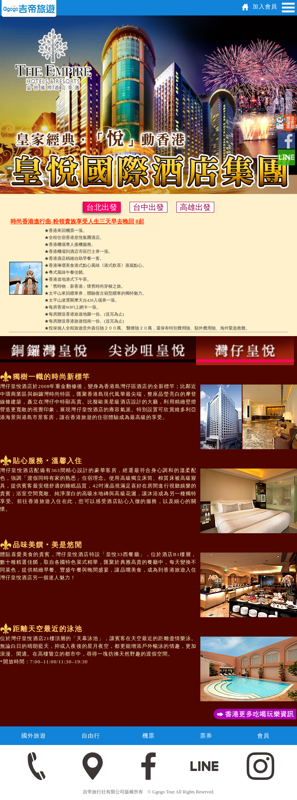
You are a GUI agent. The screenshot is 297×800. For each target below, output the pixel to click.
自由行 (91, 736)
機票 (148, 736)
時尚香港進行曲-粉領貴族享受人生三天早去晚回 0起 (77, 221)
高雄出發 (195, 207)
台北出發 (101, 207)
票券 (206, 736)
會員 (263, 736)
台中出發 (148, 207)
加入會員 (265, 6)
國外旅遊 (33, 736)
